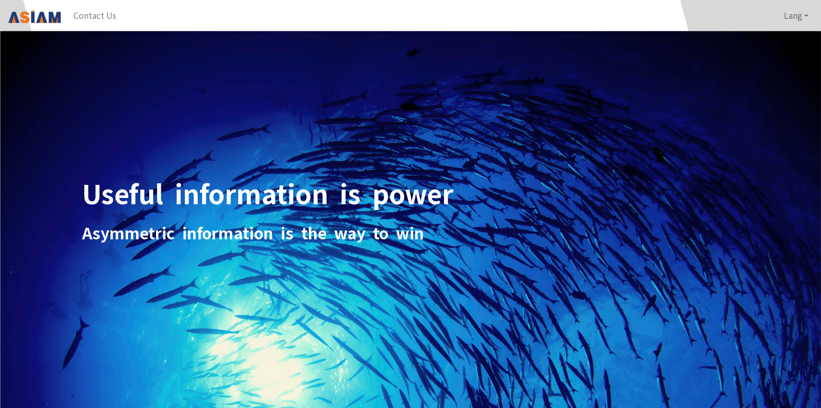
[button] (796, 15)
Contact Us (94, 15)
